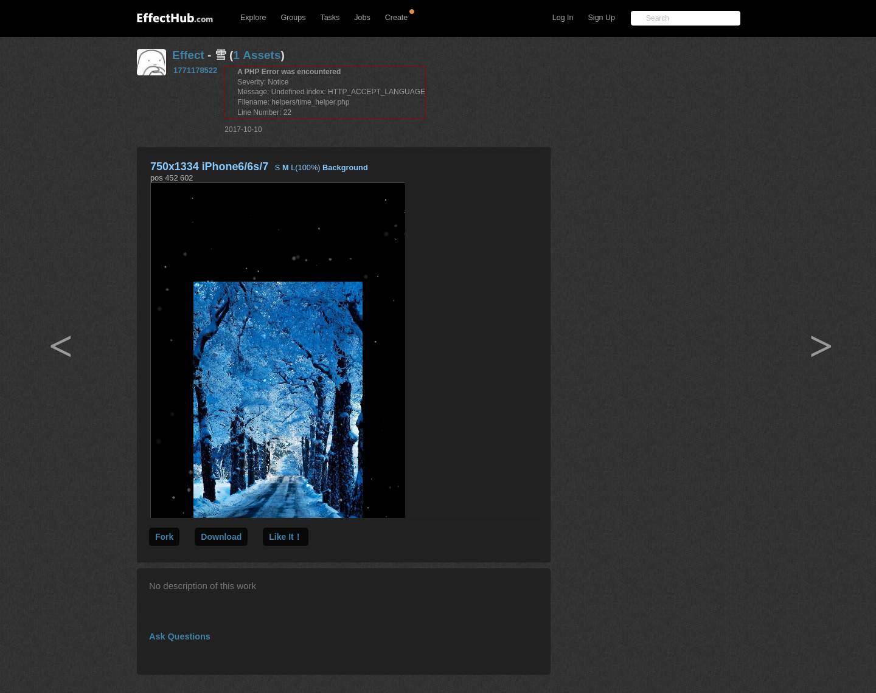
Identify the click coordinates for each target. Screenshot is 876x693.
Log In (563, 17)
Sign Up (601, 17)
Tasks (329, 17)
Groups (292, 17)
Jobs (362, 17)
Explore (253, 17)
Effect (188, 55)
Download (221, 537)
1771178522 (195, 70)
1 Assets (256, 55)
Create (396, 17)
